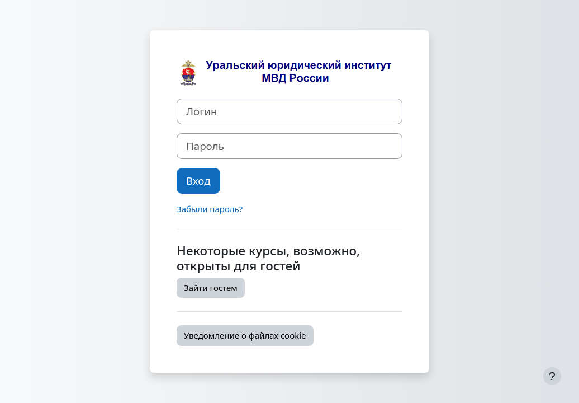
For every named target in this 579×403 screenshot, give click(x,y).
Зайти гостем (211, 287)
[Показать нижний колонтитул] (552, 376)
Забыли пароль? (210, 208)
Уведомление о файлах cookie (245, 335)
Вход (198, 181)
